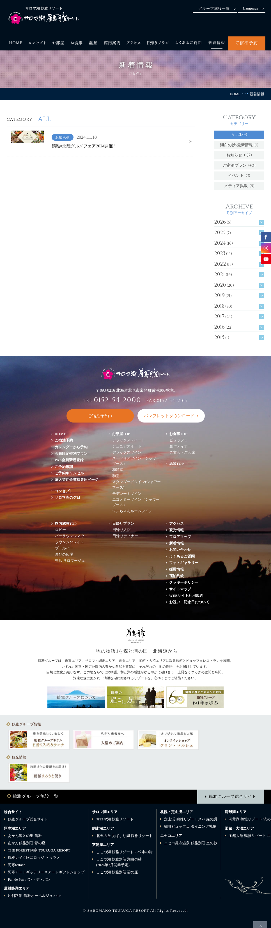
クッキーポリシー (183, 582)
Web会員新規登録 (69, 460)
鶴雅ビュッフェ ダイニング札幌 (190, 826)
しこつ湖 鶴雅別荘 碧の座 (117, 872)
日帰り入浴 (121, 530)
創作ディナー (180, 446)
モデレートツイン (126, 493)
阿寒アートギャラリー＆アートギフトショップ (46, 872)
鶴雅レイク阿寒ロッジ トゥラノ (34, 857)
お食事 (178, 434)
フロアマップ (182, 537)
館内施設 (66, 523)
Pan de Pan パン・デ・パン (29, 879)
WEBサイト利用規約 (186, 595)
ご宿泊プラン (239, 165)
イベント (239, 175)
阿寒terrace (16, 865)
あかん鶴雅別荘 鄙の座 (26, 843)
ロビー (60, 530)
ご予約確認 (64, 467)
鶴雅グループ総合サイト (232, 796)
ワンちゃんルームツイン (132, 511)
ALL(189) (239, 134)
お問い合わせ (180, 549)
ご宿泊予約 (64, 440)
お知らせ (239, 155)
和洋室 (117, 470)
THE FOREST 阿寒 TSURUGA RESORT (39, 850)
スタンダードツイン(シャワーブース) (136, 484)
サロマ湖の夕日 (67, 497)
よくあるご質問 (182, 556)
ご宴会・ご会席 (182, 452)
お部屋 (121, 434)
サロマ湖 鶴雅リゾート (115, 819)
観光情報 (176, 530)
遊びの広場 (64, 554)
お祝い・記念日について (189, 602)
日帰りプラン (123, 523)
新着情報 (176, 543)
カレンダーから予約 (71, 447)
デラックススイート (128, 440)
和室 (116, 476)
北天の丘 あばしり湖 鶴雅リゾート (124, 836)
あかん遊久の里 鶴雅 (25, 836)
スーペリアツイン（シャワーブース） (136, 461)
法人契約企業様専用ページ (76, 479)
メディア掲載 (239, 186)
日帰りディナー (125, 536)
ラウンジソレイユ (69, 542)
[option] (39, 740)
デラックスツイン (126, 452)
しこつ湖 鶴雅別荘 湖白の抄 (119, 862)
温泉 (176, 463)
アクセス (176, 523)
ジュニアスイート (126, 446)
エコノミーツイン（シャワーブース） (136, 502)
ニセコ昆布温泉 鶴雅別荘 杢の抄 (190, 843)
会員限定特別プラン (71, 453)
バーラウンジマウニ (71, 536)
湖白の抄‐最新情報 (239, 145)
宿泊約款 (176, 576)
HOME (235, 94)
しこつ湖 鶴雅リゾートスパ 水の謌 (124, 852)
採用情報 (176, 569)
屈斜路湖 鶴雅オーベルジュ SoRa (34, 896)
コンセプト (64, 491)
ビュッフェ (178, 440)
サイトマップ (180, 589)
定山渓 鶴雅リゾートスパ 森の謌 (190, 819)
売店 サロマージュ (70, 560)
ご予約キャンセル (69, 473)
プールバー (64, 548)
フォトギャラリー (183, 563)
